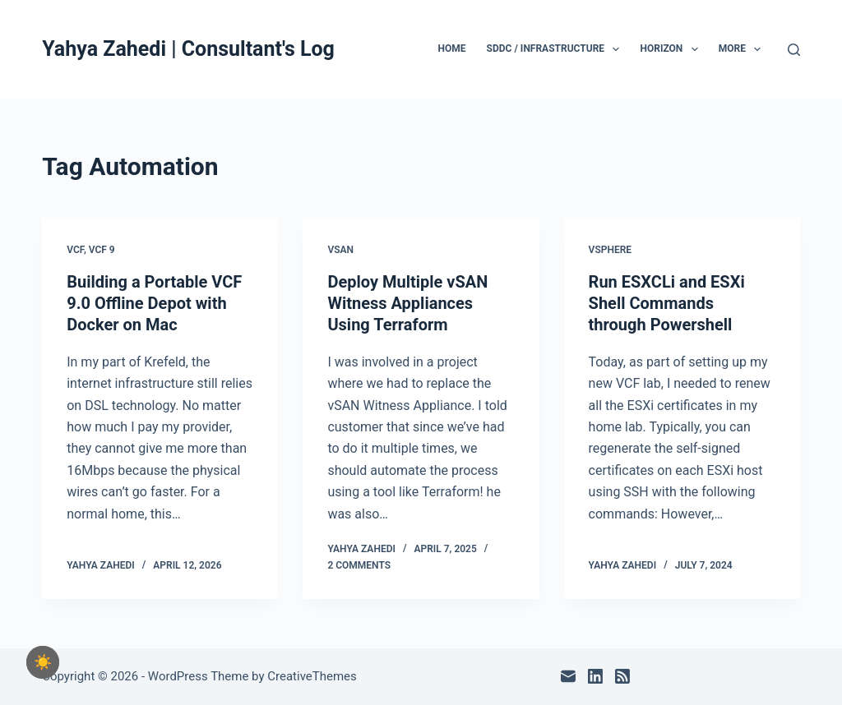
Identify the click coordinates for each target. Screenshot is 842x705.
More (743, 49)
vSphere (610, 250)
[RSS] (622, 676)
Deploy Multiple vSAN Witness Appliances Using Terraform (407, 303)
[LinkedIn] (595, 676)
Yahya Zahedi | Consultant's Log (188, 49)
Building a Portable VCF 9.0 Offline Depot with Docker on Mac (154, 303)
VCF (75, 250)
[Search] (794, 50)
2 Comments (359, 565)
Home (452, 48)
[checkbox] (42, 662)
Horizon (672, 49)
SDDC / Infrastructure (557, 49)
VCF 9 (102, 250)
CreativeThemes (312, 676)
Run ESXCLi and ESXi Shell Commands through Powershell (667, 303)
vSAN (340, 250)
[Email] (568, 676)
